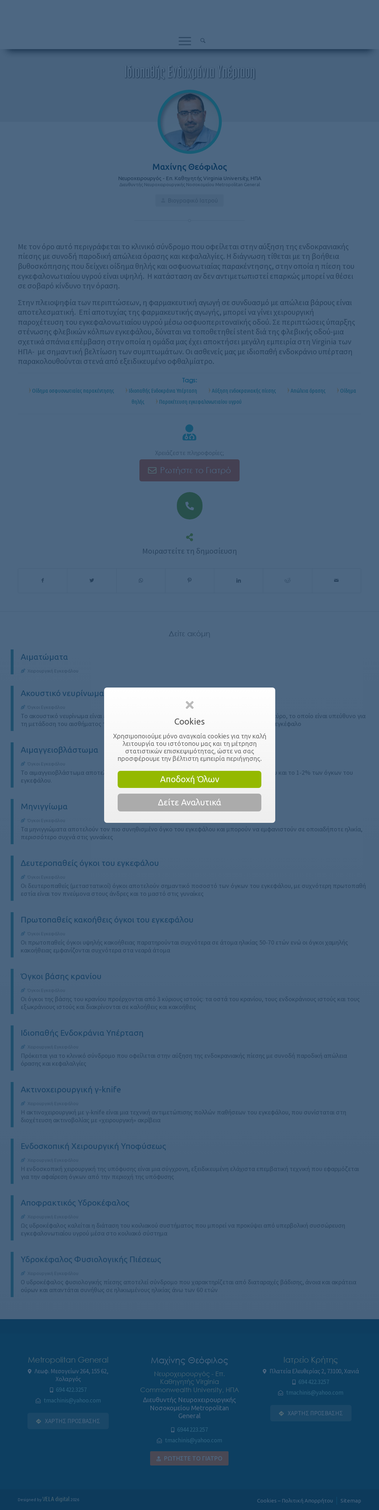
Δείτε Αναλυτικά (189, 802)
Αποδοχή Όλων (189, 779)
